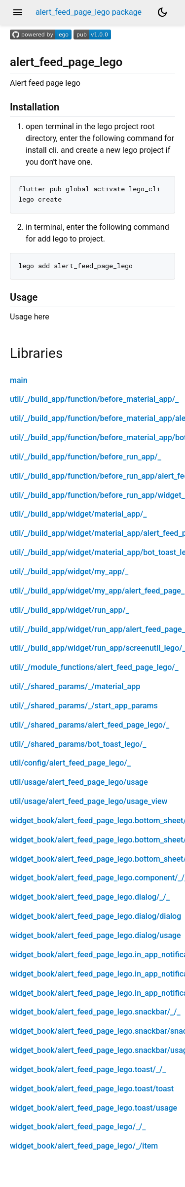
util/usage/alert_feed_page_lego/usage (79, 782)
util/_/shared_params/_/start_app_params (84, 705)
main (19, 380)
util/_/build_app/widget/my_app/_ (69, 571)
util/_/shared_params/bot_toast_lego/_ (78, 744)
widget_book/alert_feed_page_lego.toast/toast (92, 1088)
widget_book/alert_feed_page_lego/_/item (84, 1146)
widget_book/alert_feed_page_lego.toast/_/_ (88, 1069)
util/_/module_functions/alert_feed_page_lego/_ (94, 667)
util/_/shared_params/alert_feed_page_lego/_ (89, 725)
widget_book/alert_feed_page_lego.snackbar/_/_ (95, 1011)
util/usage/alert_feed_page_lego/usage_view (88, 801)
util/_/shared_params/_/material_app (75, 686)
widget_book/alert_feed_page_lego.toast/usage (93, 1108)
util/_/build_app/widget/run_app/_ (69, 610)
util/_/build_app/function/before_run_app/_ (85, 456)
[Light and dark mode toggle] (162, 12)
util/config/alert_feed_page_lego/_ (70, 763)
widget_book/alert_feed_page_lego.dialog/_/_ (90, 897)
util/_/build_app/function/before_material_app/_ (94, 399)
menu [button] (18, 12)
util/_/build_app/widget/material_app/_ (78, 514)
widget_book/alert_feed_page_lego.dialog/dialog (95, 916)
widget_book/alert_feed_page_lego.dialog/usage (95, 935)
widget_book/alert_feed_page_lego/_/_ (78, 1126)
